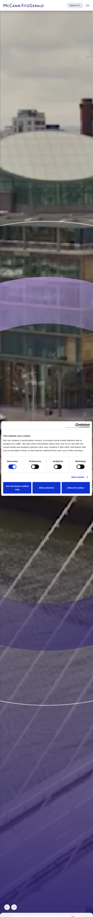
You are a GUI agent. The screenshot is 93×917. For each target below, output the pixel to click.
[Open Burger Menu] (87, 5)
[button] (7, 907)
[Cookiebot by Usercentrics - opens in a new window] (77, 425)
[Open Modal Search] (75, 5)
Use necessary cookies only (17, 487)
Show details (77, 477)
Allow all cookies (75, 487)
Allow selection (46, 487)
